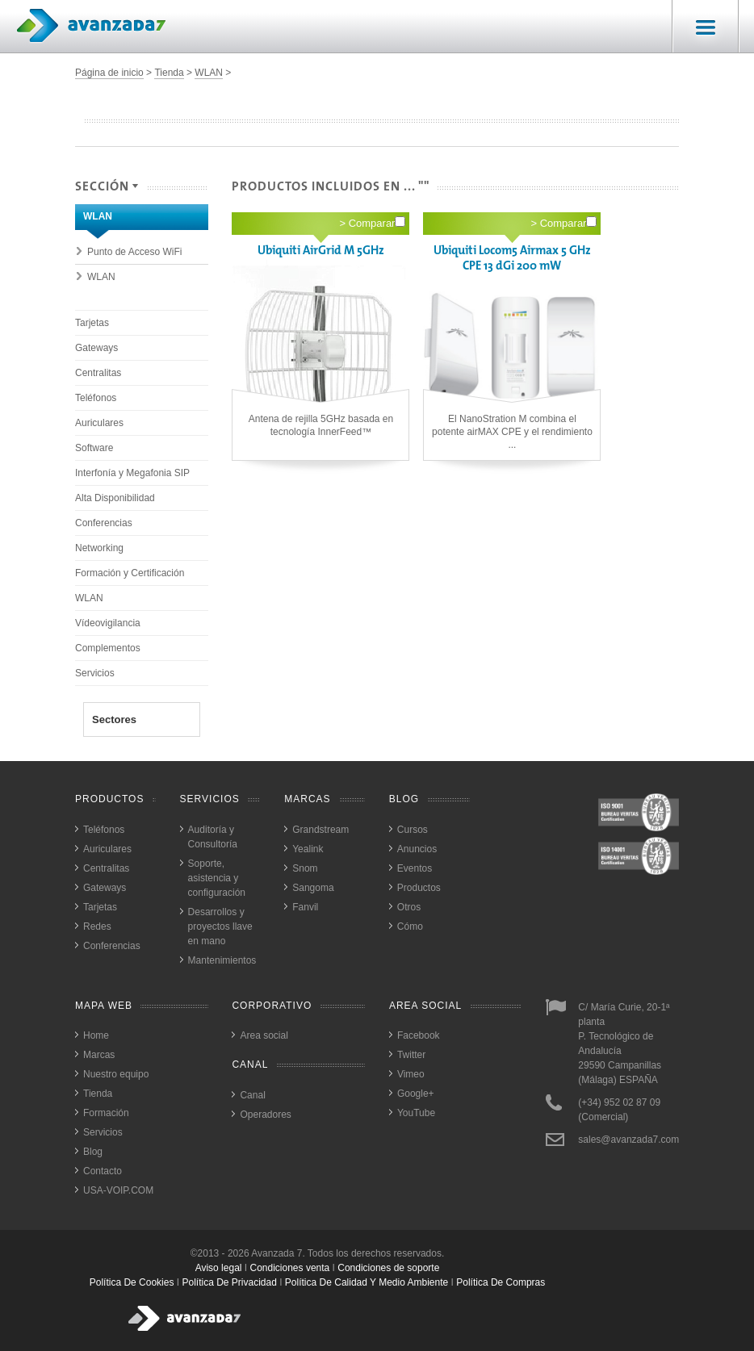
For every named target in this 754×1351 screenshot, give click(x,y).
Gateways (96, 347)
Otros (409, 907)
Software (94, 448)
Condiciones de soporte (388, 1268)
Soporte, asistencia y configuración (216, 878)
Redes (97, 926)
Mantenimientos (222, 960)
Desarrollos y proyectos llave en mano (220, 926)
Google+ (415, 1093)
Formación (106, 1113)
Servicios (95, 673)
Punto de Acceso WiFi (134, 251)
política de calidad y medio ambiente (366, 1282)
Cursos (412, 829)
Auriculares (99, 423)
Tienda (168, 72)
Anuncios (417, 849)
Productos (419, 887)
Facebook (418, 1035)
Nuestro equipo (116, 1074)
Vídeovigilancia (107, 623)
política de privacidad (229, 1282)
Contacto (102, 1171)
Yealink (307, 849)
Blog (93, 1151)
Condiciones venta (290, 1268)
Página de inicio (109, 72)
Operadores (265, 1114)
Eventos (414, 868)
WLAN (209, 72)
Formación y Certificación (129, 573)
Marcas (99, 1054)
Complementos (107, 648)
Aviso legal (218, 1268)
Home (96, 1035)
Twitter (411, 1054)
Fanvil (305, 907)
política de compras (500, 1282)
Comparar (377, 222)
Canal (252, 1095)
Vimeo (411, 1074)
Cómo (410, 926)
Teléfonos (95, 398)
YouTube (416, 1113)
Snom (304, 868)
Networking (99, 548)
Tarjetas (92, 322)
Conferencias (103, 523)
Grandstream (320, 829)
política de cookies (132, 1282)
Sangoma (312, 887)
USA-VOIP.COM (118, 1190)
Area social (263, 1035)
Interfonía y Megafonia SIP (132, 473)
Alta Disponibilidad (115, 498)
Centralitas (98, 373)
